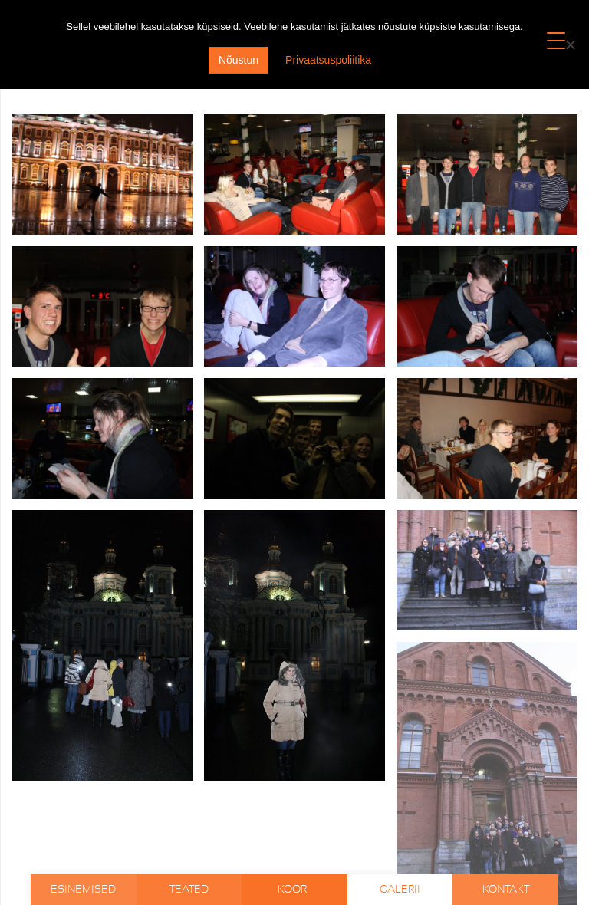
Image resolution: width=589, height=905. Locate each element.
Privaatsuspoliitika (328, 60)
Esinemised (83, 889)
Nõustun (238, 60)
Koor (293, 889)
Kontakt (505, 889)
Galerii (400, 889)
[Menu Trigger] (556, 40)
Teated (189, 889)
